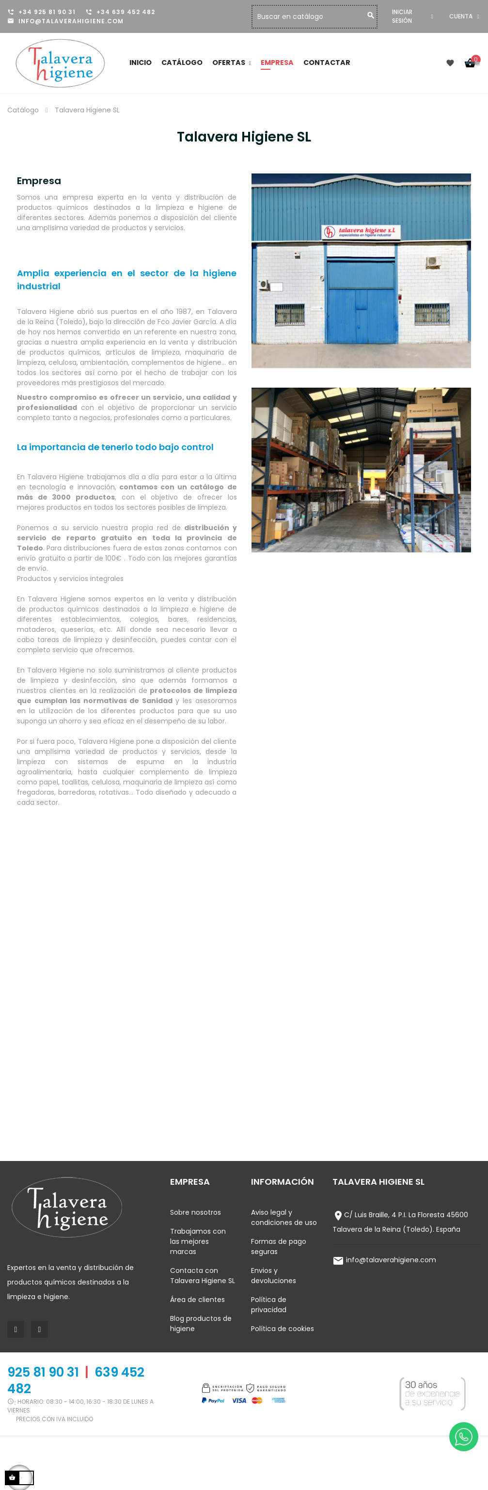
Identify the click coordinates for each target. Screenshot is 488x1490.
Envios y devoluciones (273, 1276)
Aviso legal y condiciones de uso (284, 1217)
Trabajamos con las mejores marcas (198, 1241)
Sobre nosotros (195, 1212)
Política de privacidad (268, 1305)
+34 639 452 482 (125, 12)
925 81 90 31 (43, 1372)
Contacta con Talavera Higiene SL (202, 1276)
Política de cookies (282, 1328)
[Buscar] (320, 16)
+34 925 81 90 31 (47, 12)
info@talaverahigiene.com (71, 21)
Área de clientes (197, 1299)
